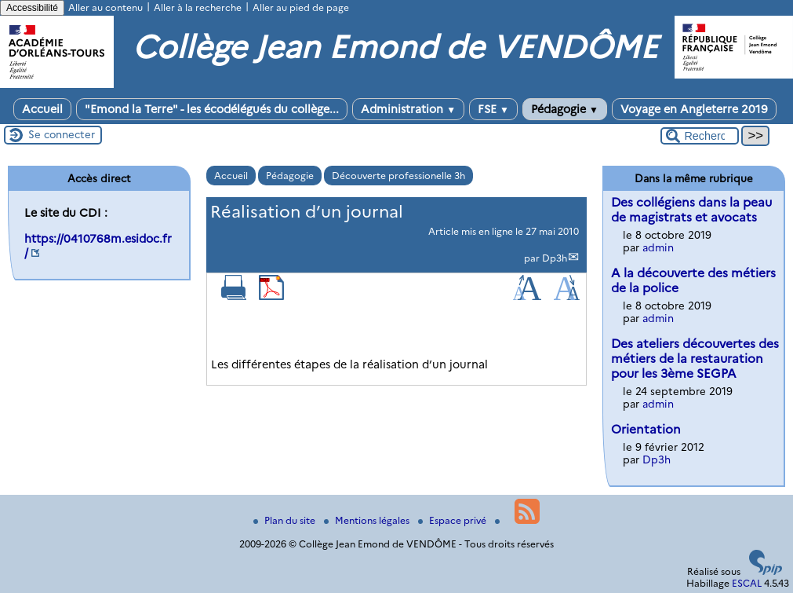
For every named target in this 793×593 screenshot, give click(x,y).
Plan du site (285, 520)
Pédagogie (564, 109)
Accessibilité (32, 7)
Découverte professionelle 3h (398, 175)
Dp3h (554, 258)
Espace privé (453, 520)
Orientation (646, 429)
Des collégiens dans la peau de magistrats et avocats (691, 210)
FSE (493, 109)
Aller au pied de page (301, 7)
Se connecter (61, 134)
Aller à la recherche (198, 7)
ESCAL (747, 583)
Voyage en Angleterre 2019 (694, 109)
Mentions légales (368, 520)
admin (658, 247)
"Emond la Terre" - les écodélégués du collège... (212, 109)
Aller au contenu (105, 7)
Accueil (42, 109)
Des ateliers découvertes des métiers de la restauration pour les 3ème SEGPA (695, 358)
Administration (408, 109)
